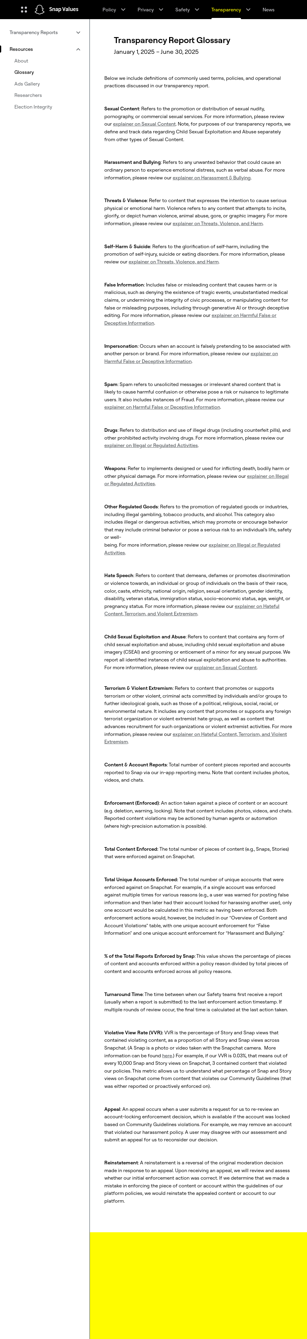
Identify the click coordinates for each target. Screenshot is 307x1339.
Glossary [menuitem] (24, 72)
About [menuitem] (21, 61)
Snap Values (64, 10)
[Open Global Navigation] (24, 10)
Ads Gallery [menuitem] (27, 84)
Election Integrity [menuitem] (33, 107)
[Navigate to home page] (39, 9)
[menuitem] (45, 32)
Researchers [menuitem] (28, 95)
